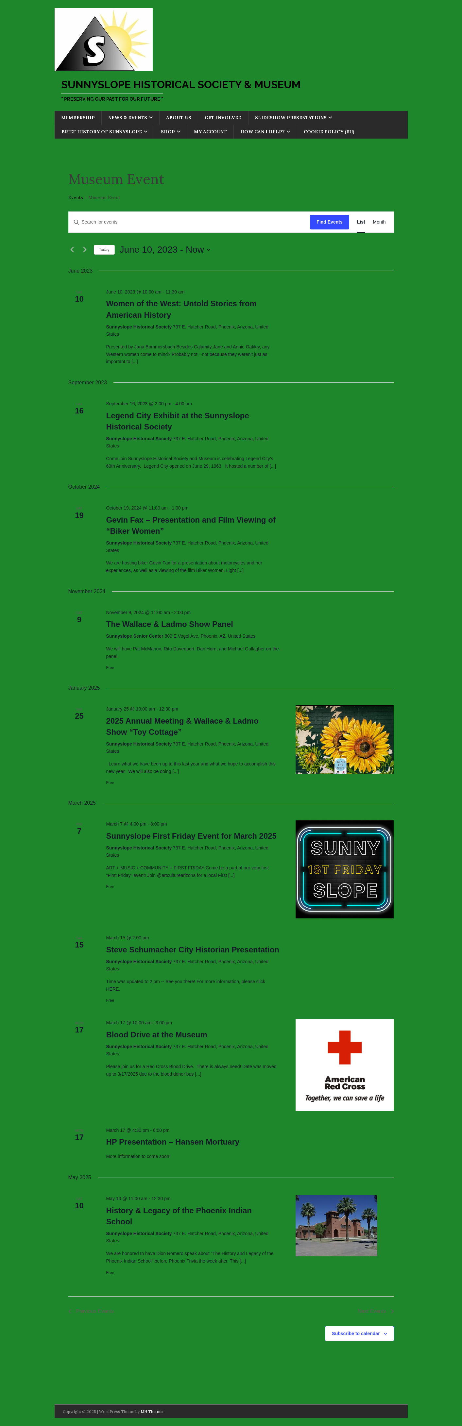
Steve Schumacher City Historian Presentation (192, 949)
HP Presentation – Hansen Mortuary (172, 1141)
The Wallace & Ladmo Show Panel (169, 624)
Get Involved (223, 118)
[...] (134, 361)
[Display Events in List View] (361, 222)
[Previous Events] (72, 250)
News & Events (127, 118)
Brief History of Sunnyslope (101, 132)
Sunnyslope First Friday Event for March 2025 (191, 835)
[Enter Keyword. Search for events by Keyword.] (189, 222)
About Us (178, 118)
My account (210, 132)
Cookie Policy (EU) (329, 132)
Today (104, 249)
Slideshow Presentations (291, 118)
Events (75, 197)
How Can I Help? (262, 132)
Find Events (329, 222)
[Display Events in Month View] (379, 222)
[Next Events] (85, 250)
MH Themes (152, 1411)
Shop (168, 132)
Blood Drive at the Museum (156, 1034)
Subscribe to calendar (356, 1333)
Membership (78, 118)
